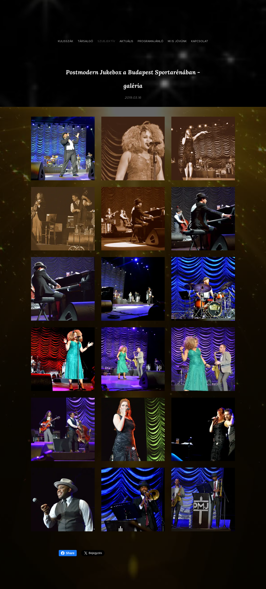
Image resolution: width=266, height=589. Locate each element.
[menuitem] (121, 41)
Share (67, 553)
